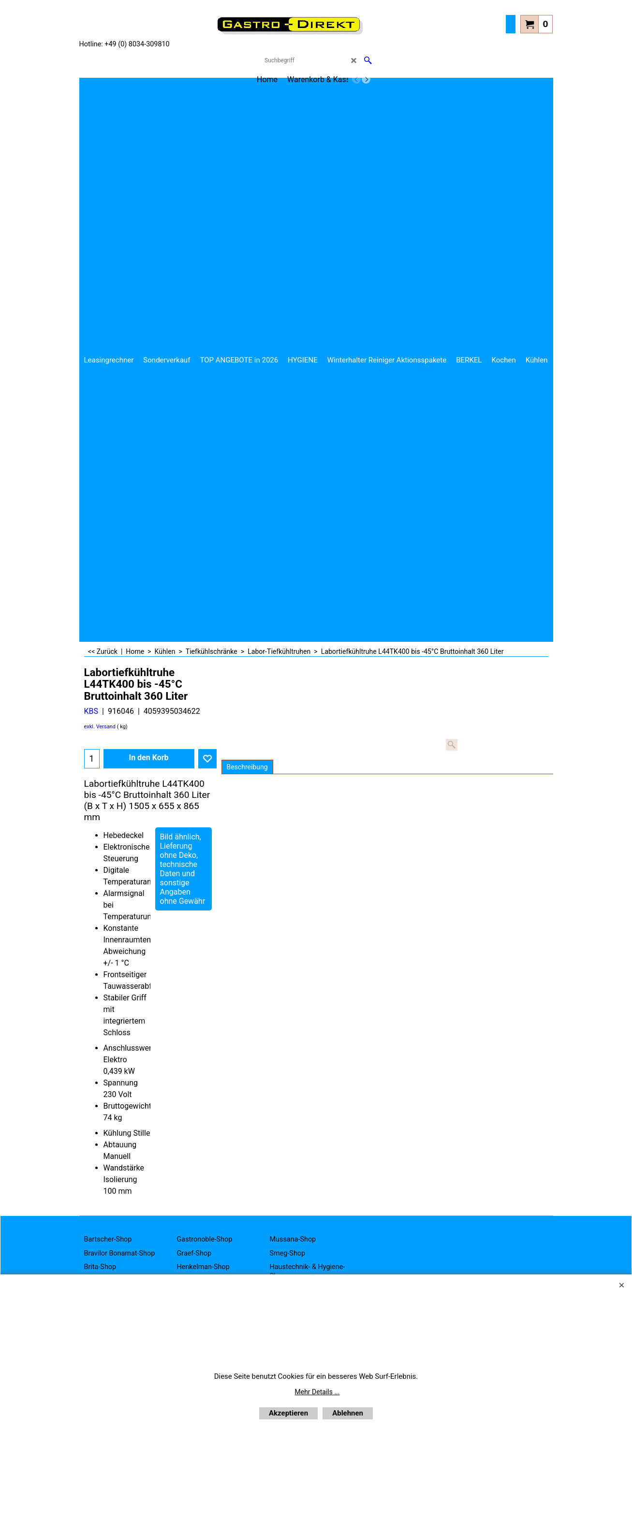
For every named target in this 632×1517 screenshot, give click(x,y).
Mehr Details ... (317, 1392)
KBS (91, 711)
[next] (366, 79)
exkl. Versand (100, 726)
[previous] (356, 79)
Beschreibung (247, 767)
